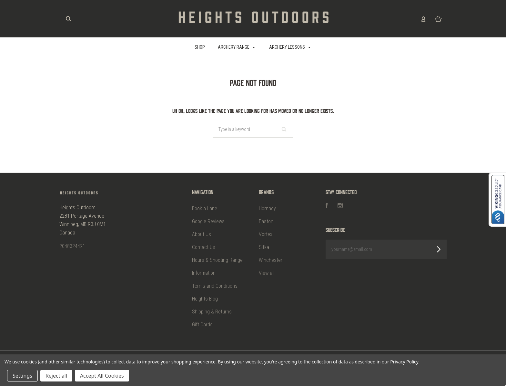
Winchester (270, 260)
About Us (201, 234)
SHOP (200, 47)
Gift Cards (202, 325)
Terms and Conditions (215, 286)
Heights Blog (205, 299)
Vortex (265, 234)
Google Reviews (208, 221)
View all (266, 273)
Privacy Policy (404, 362)
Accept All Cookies (102, 375)
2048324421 (72, 246)
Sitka (264, 247)
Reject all (56, 375)
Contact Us (203, 247)
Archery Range (236, 47)
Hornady (267, 208)
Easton (266, 221)
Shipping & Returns (212, 312)
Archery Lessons (290, 47)
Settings (22, 375)
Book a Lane (204, 208)
